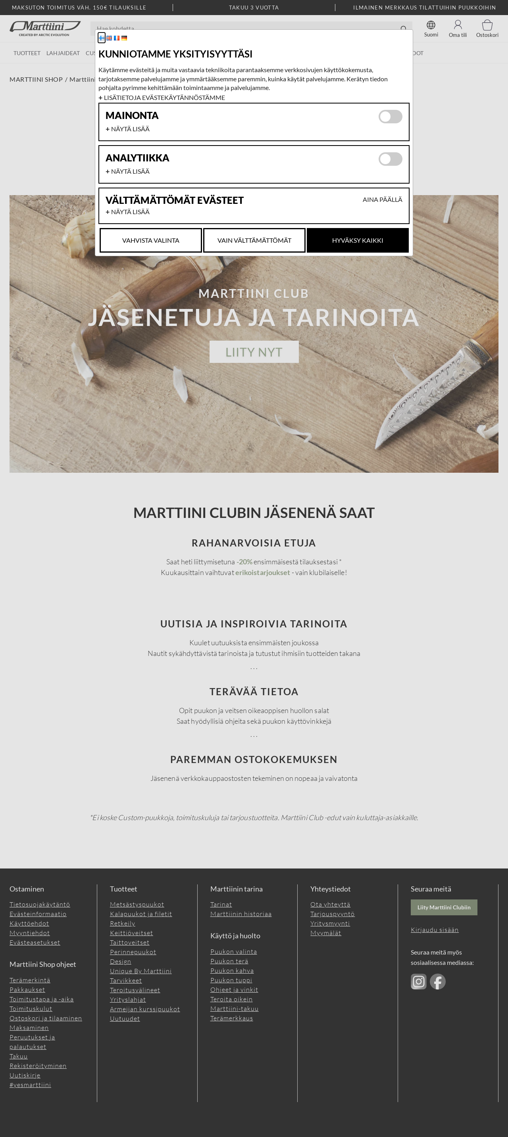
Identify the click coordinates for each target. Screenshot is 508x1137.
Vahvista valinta (150, 240)
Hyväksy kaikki (357, 240)
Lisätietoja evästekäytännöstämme (164, 97)
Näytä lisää (130, 128)
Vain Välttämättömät (254, 240)
